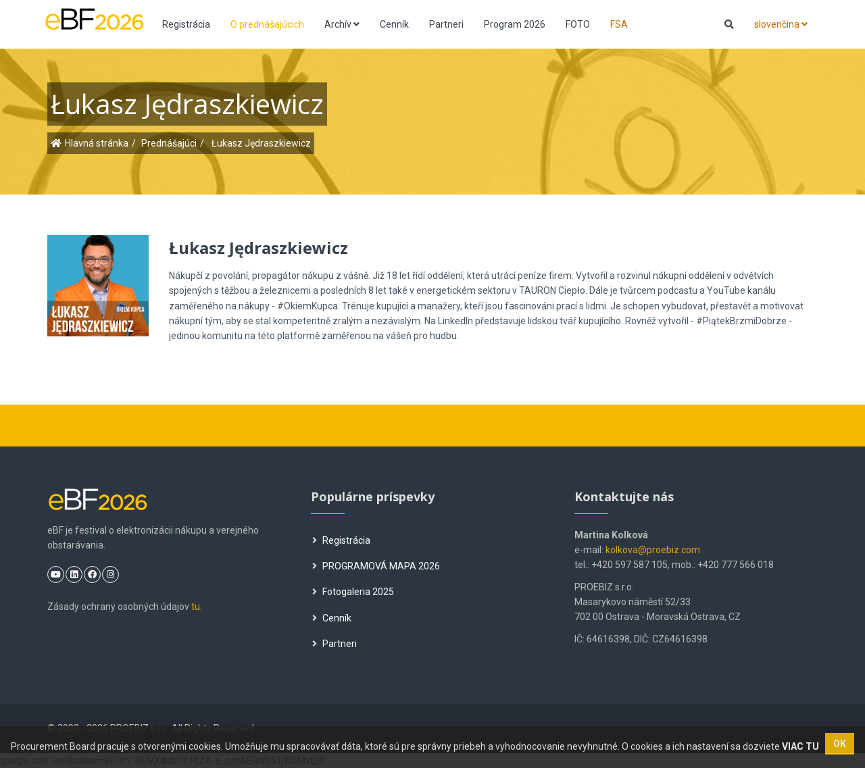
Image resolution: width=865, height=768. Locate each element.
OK (839, 743)
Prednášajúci (169, 143)
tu (195, 606)
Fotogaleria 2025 (353, 591)
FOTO (578, 24)
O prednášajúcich (267, 24)
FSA (619, 24)
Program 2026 (514, 24)
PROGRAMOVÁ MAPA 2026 (376, 566)
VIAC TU (800, 746)
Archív (342, 24)
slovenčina (781, 24)
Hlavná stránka (96, 143)
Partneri (446, 24)
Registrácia (186, 24)
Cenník (394, 24)
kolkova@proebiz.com (653, 549)
